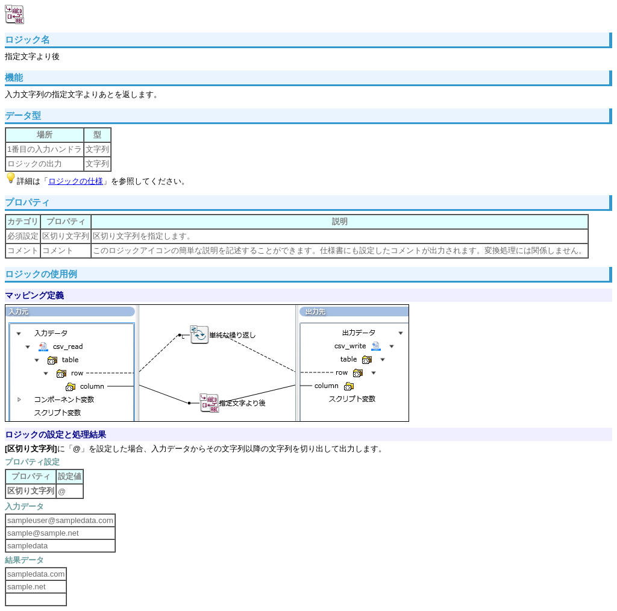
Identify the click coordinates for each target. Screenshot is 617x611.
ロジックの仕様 (75, 181)
